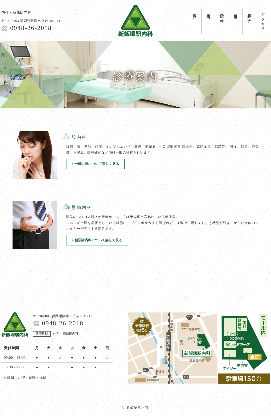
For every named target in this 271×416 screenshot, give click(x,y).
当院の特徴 (222, 14)
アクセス (263, 20)
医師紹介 (195, 12)
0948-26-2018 (31, 27)
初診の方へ (249, 16)
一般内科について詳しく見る (96, 164)
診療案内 (236, 12)
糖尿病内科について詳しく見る (98, 240)
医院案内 (208, 12)
